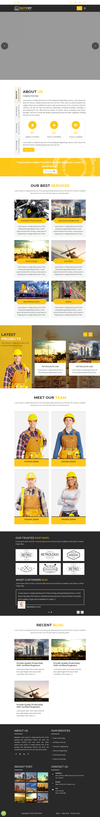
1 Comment (28, 658)
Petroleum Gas (50, 366)
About (58, 813)
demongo (21, 658)
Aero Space (68, 261)
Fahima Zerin (31, 462)
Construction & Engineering (68, 220)
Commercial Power (59, 755)
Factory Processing (59, 759)
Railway (68, 302)
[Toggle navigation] (85, 8)
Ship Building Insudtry (31, 302)
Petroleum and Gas (59, 742)
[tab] (17, 95)
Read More (28, 150)
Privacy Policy (75, 813)
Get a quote (50, 171)
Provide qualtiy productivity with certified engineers (30, 664)
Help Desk (65, 813)
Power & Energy (31, 261)
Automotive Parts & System (31, 220)
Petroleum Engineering (60, 746)
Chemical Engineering (60, 751)
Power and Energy (59, 738)
